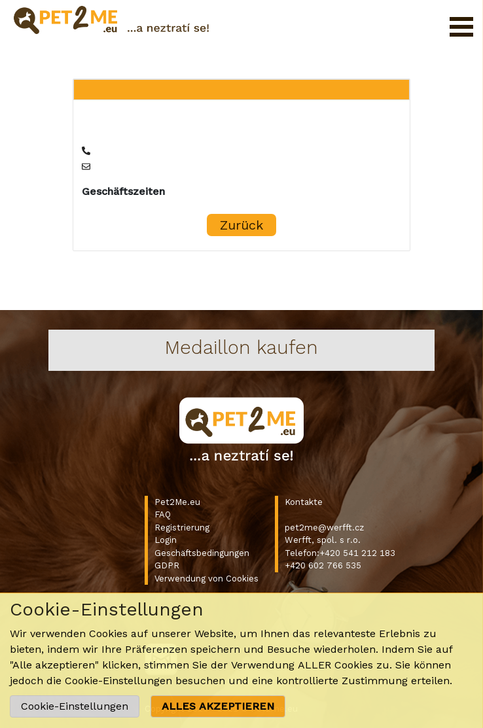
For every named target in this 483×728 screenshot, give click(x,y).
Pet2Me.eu (177, 502)
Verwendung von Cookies (206, 578)
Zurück (241, 225)
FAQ (162, 514)
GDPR (166, 565)
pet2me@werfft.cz (324, 527)
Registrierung (181, 527)
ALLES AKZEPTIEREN (218, 706)
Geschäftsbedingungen (201, 553)
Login (165, 540)
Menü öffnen (461, 27)
